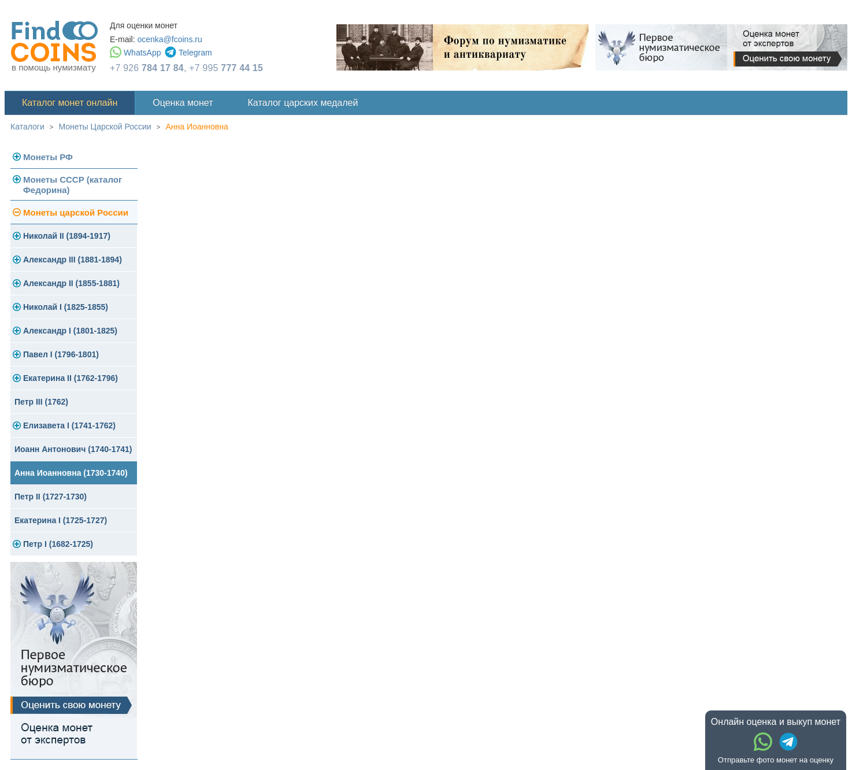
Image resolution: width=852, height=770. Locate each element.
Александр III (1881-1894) (72, 259)
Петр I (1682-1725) (58, 544)
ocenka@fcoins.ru (169, 39)
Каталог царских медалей (303, 103)
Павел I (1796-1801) (61, 354)
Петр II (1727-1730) (50, 496)
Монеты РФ (48, 157)
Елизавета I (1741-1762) (69, 425)
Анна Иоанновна (196, 126)
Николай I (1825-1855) (65, 307)
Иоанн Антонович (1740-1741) (73, 449)
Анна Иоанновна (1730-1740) (71, 472)
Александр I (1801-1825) (70, 330)
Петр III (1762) (41, 401)
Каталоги (27, 126)
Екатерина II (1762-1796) (70, 378)
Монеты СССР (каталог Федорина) (72, 185)
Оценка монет (183, 103)
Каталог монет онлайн (69, 103)
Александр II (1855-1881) (71, 283)
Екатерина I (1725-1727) (60, 520)
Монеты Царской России (105, 126)
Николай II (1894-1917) (66, 235)
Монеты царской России (75, 212)
